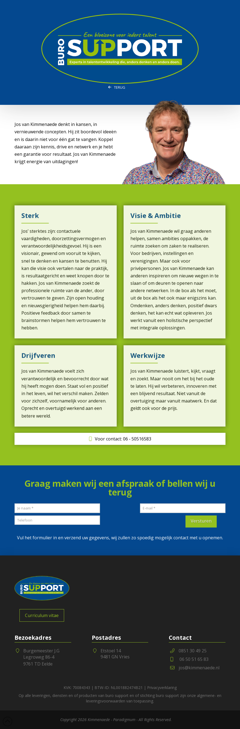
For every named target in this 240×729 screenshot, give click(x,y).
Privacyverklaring (162, 687)
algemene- (206, 695)
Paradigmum (124, 719)
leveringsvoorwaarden (105, 701)
